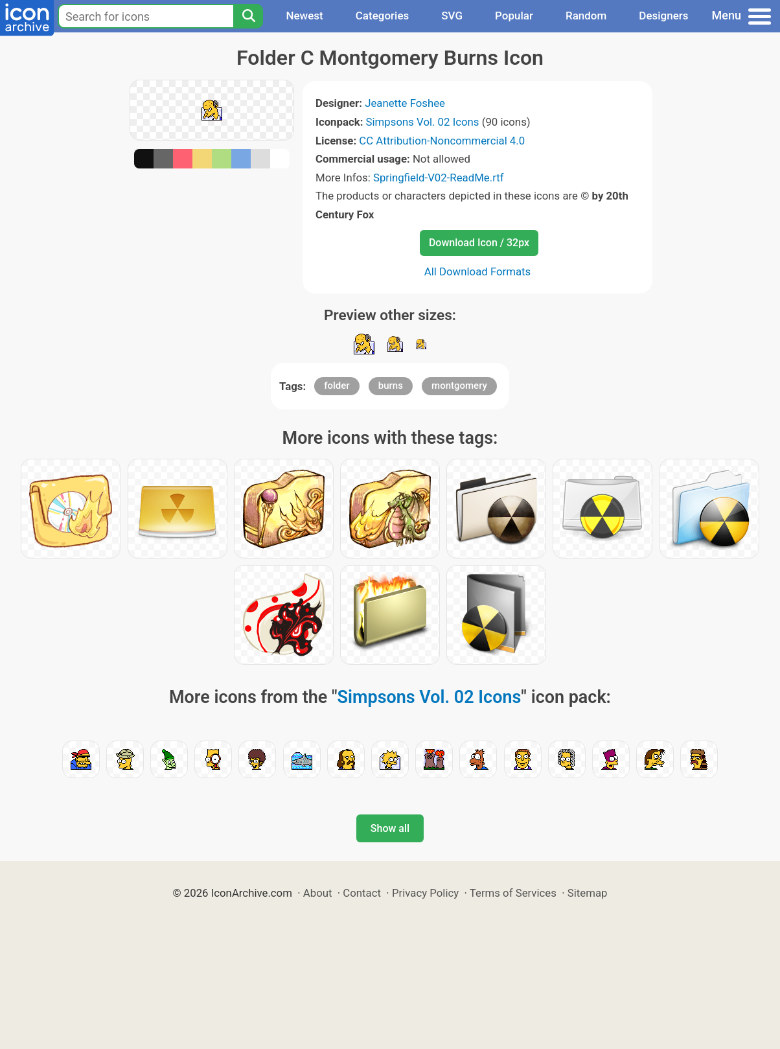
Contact (362, 892)
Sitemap (588, 892)
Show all (390, 828)
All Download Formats (477, 271)
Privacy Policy (425, 892)
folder (336, 385)
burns (390, 385)
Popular (514, 15)
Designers (663, 15)
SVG (452, 15)
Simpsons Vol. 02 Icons (422, 121)
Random (586, 15)
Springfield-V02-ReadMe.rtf (438, 177)
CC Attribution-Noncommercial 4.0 (442, 140)
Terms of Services (513, 892)
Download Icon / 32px (479, 242)
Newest (304, 15)
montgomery (459, 385)
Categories (382, 15)
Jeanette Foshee (405, 103)
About (317, 892)
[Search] (248, 16)
